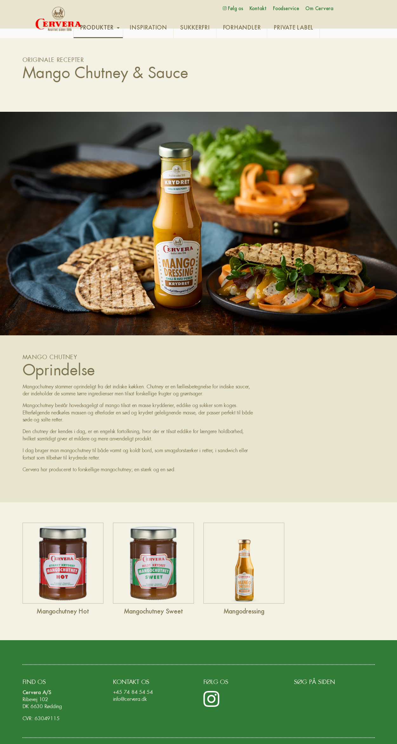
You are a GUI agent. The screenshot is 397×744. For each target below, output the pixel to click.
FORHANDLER (256, 28)
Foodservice (286, 8)
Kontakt (258, 8)
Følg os (233, 8)
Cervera (58, 19)
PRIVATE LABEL (308, 28)
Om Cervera (319, 8)
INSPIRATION (163, 28)
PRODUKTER (111, 28)
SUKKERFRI (209, 28)
